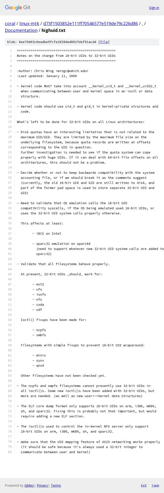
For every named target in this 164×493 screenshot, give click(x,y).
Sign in (154, 7)
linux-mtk (29, 23)
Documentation (21, 30)
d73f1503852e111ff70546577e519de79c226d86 (90, 23)
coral (10, 23)
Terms (56, 485)
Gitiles (29, 485)
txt (144, 485)
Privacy (42, 485)
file (104, 42)
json (155, 485)
